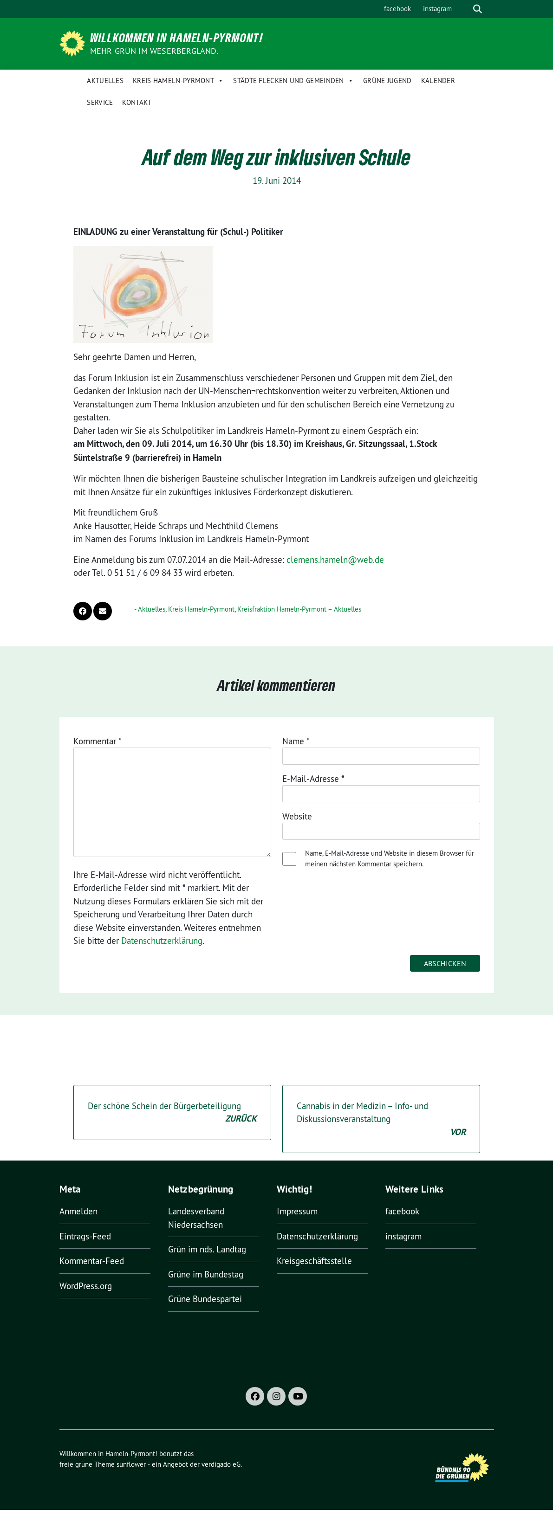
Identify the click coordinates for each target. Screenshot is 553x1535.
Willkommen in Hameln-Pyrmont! (176, 38)
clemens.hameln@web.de (335, 559)
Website (297, 816)
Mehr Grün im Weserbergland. (154, 50)
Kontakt (136, 102)
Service (100, 102)
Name (296, 741)
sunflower (131, 1464)
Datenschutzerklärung (161, 940)
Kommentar (97, 741)
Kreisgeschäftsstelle (314, 1260)
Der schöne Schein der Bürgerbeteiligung (172, 1113)
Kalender (438, 80)
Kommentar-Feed (91, 1260)
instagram (437, 8)
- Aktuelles (149, 609)
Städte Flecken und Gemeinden (293, 80)
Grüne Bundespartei (205, 1298)
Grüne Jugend (387, 80)
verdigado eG (221, 1464)
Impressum (297, 1211)
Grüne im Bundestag (205, 1274)
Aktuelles (105, 80)
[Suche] (464, 9)
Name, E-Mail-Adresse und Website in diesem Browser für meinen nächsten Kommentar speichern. (389, 858)
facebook (397, 8)
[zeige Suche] (477, 9)
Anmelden (78, 1211)
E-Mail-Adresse (313, 778)
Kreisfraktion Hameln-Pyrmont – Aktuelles (299, 609)
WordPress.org (85, 1285)
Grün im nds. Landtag (207, 1249)
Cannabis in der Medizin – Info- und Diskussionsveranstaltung (381, 1119)
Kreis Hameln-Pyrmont (178, 80)
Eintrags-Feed (85, 1236)
